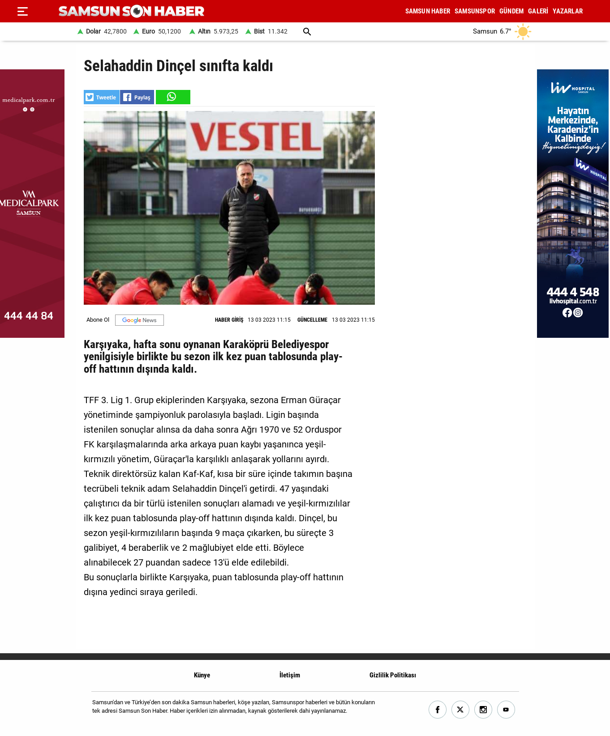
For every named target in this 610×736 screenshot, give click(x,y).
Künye (202, 675)
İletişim (289, 675)
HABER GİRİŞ (229, 320)
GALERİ (538, 11)
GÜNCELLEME (312, 320)
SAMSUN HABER (427, 11)
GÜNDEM (511, 11)
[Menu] (22, 11)
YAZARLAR (568, 11)
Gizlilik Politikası (392, 675)
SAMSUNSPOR (475, 11)
